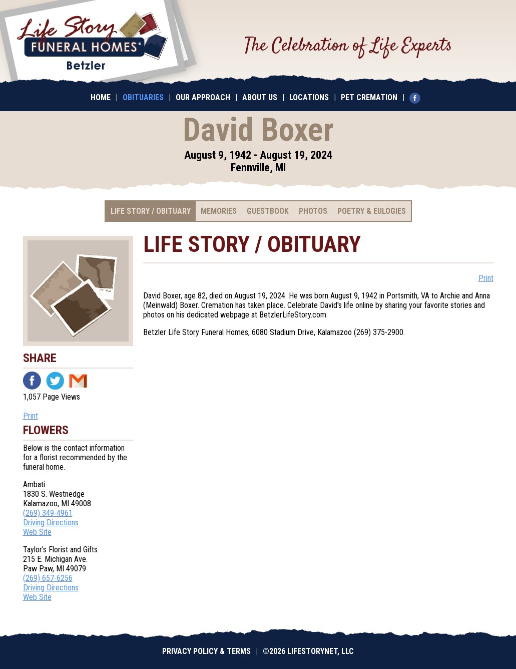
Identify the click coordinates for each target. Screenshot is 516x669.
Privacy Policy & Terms (206, 651)
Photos (313, 211)
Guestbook (268, 211)
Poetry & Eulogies (371, 211)
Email (78, 381)
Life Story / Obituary (151, 211)
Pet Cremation (369, 97)
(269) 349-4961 (48, 513)
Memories (219, 211)
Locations (309, 97)
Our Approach (203, 97)
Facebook (32, 381)
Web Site (37, 532)
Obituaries (143, 97)
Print (30, 416)
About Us (259, 97)
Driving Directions (51, 522)
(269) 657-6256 (48, 578)
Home (101, 97)
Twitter (55, 381)
